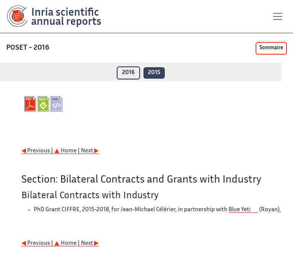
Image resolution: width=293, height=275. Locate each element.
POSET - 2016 (27, 48)
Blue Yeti (240, 209)
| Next (88, 151)
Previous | (37, 151)
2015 (154, 72)
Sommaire (271, 48)
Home (65, 151)
